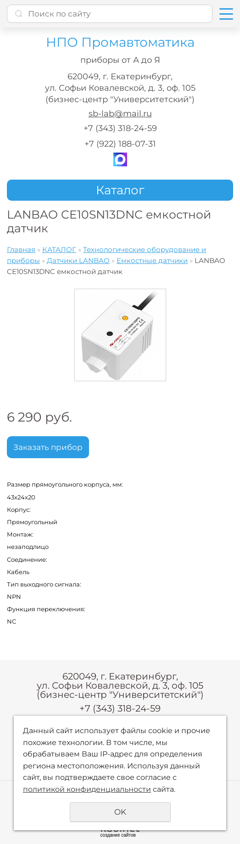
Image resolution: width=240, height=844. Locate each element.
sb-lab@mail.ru (120, 114)
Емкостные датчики (152, 260)
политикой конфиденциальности (87, 789)
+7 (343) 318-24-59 (120, 128)
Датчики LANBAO (78, 260)
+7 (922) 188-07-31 (120, 144)
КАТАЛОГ (59, 249)
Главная (21, 249)
